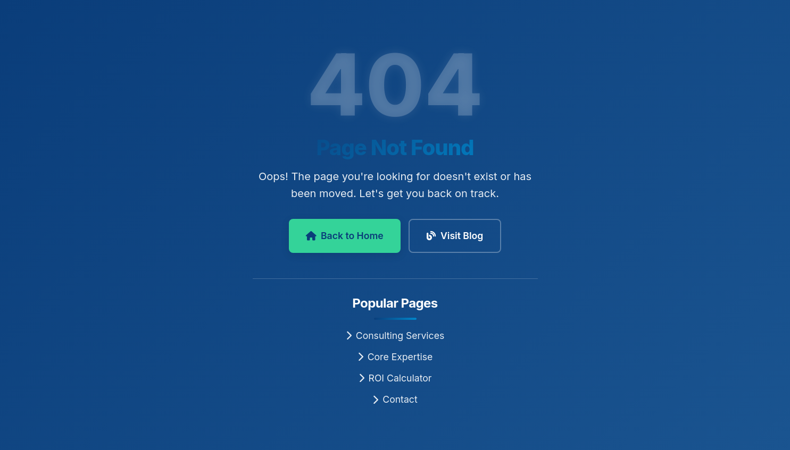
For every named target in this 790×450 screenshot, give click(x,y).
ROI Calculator (395, 378)
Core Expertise (395, 356)
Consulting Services (395, 335)
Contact (394, 399)
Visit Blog (455, 235)
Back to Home (345, 235)
